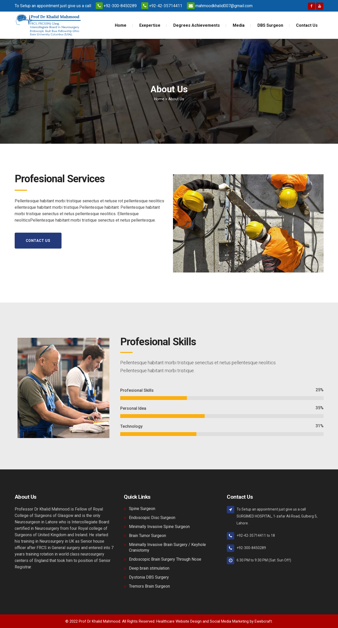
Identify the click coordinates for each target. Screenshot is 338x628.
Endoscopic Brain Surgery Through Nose (165, 559)
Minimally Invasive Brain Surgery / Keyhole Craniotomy (167, 547)
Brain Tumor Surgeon (147, 535)
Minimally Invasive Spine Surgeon (159, 526)
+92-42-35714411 (165, 5)
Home (159, 99)
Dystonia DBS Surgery (149, 577)
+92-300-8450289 (120, 5)
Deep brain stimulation (149, 568)
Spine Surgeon (142, 508)
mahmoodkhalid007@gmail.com (224, 5)
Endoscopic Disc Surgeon (152, 517)
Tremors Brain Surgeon (149, 586)
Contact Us (38, 241)
